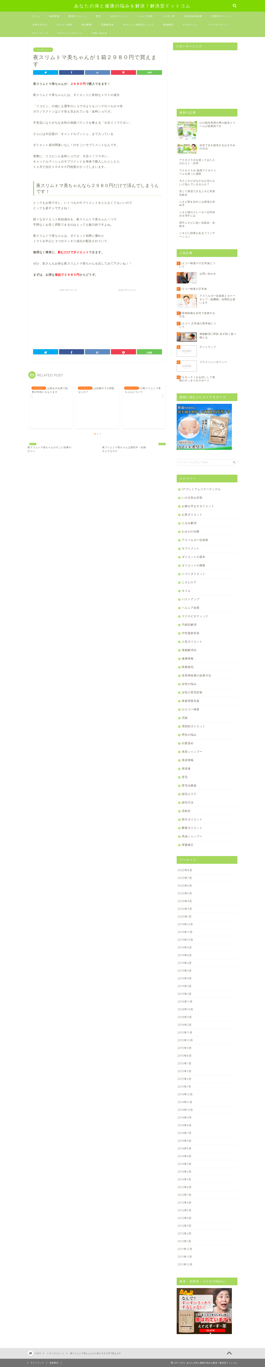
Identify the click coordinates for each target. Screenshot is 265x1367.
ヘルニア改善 (145, 16)
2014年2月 (185, 1171)
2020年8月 (185, 870)
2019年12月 (185, 924)
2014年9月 (185, 1117)
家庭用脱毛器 (190, 701)
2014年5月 (185, 1148)
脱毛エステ (189, 794)
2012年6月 (185, 1202)
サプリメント (190, 548)
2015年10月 (185, 1040)
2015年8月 (185, 1055)
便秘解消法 (189, 650)
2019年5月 (185, 970)
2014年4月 (185, 1156)
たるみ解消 (189, 523)
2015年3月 (185, 1071)
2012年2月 (185, 1233)
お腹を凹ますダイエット (198, 506)
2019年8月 (185, 955)
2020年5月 (185, 893)
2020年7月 (185, 878)
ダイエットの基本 (193, 557)
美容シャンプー (192, 751)
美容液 (186, 768)
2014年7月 (185, 1133)
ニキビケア (189, 582)
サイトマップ (40, 33)
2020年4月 (185, 901)
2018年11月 (185, 1001)
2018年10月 (185, 1009)
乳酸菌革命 (107, 24)
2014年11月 (185, 1102)
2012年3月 (185, 1225)
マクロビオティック (195, 616)
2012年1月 (184, 1241)
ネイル (186, 590)
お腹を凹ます (40, 24)
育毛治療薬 (189, 785)
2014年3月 (185, 1164)
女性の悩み (189, 684)
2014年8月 (185, 1125)
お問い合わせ (99, 33)
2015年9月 (185, 1048)
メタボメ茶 (168, 16)
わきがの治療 (190, 531)
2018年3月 (185, 1024)
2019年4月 (185, 978)
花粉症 (186, 811)
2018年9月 (185, 1017)
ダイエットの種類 (193, 565)
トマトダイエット (217, 24)
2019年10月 (185, 939)
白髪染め (188, 743)
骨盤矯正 (188, 844)
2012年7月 (185, 1195)
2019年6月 (185, 963)
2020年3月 (185, 909)
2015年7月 (185, 1063)
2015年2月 (185, 1079)
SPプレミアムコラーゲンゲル (201, 489)
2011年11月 (185, 1256)
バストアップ (190, 599)
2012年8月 (185, 1187)
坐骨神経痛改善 (193, 16)
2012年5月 (185, 1210)
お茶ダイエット (119, 16)
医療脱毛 (188, 667)
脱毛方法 (188, 802)
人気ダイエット (192, 641)
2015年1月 (184, 1086)
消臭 (185, 717)
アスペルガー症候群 (195, 540)
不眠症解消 (189, 624)
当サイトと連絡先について (138, 24)
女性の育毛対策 (192, 692)
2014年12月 (185, 1094)
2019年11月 (185, 932)
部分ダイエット (192, 819)
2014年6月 (185, 1140)
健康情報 (54, 16)
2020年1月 (185, 916)
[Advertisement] (68, 316)
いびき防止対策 (192, 497)
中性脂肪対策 (190, 633)
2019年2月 (185, 994)
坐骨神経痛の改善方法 (196, 675)
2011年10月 (185, 1264)
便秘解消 (168, 24)
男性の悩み (189, 734)
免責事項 (54, 1362)
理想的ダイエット (221, 16)
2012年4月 (185, 1218)
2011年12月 (185, 1249)
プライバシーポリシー (70, 33)
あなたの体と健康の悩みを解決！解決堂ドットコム (132, 5)
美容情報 (188, 760)
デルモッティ (190, 24)
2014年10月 (185, 1110)
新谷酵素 (87, 24)
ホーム (36, 16)
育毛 (98, 16)
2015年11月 (185, 1032)
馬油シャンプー (192, 836)
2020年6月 (185, 885)
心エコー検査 (64, 24)
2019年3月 (185, 986)
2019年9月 (185, 947)
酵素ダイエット (78, 16)
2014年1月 (184, 1179)
